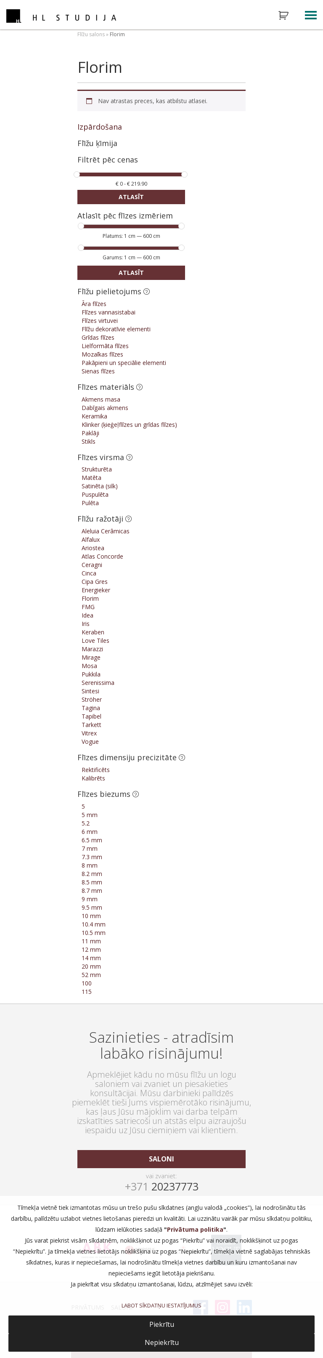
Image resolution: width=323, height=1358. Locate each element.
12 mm (91, 949)
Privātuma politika (195, 1229)
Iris (86, 624)
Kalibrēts (93, 778)
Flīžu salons (91, 34)
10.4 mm (94, 924)
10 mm (91, 916)
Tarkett (91, 725)
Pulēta (90, 503)
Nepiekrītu (162, 1342)
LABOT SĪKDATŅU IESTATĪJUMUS (161, 1305)
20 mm (91, 966)
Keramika (94, 416)
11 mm (91, 941)
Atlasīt (131, 197)
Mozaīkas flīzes (102, 354)
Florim (90, 598)
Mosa (89, 666)
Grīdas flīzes (98, 337)
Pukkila (91, 674)
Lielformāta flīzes (105, 346)
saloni (161, 1159)
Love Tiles (95, 640)
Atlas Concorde (102, 556)
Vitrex (89, 733)
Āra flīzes (94, 304)
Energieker (96, 590)
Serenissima (98, 683)
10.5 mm (94, 933)
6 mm (90, 832)
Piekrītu (161, 1324)
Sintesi (90, 691)
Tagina (91, 708)
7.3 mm (92, 857)
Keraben (93, 632)
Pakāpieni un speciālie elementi (124, 363)
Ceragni (92, 565)
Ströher (92, 699)
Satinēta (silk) (100, 486)
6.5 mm (92, 840)
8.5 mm (92, 882)
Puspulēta (95, 494)
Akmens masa (101, 399)
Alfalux (91, 539)
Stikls (88, 441)
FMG (88, 607)
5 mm (90, 815)
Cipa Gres (95, 582)
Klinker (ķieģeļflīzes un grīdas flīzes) (129, 425)
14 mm (91, 958)
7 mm (90, 848)
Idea (87, 615)
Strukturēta (97, 469)
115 (87, 992)
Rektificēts (96, 770)
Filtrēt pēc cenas (107, 160)
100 (87, 983)
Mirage (91, 657)
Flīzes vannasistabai (108, 312)
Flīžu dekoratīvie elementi (116, 329)
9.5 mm (92, 907)
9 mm (90, 899)
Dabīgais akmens (105, 408)
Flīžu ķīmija (97, 143)
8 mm (90, 865)
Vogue (90, 742)
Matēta (91, 478)
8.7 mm (92, 891)
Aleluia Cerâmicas (106, 531)
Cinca (89, 573)
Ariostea (93, 548)
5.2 (86, 823)
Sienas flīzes (98, 371)
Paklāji (90, 433)
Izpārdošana (99, 127)
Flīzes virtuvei (100, 321)
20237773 (162, 1186)
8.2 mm (92, 874)
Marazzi (92, 649)
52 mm (91, 975)
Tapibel (91, 716)
